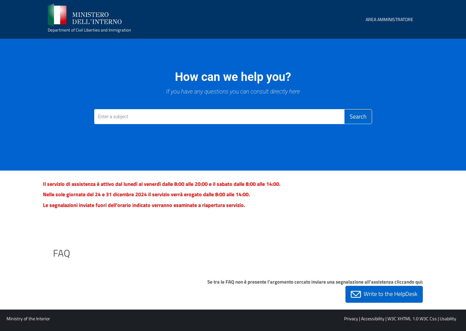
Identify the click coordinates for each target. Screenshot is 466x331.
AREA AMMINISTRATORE (389, 19)
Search (358, 116)
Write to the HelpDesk (384, 294)
